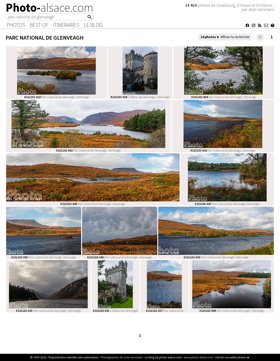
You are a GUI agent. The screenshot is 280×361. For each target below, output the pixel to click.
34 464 (191, 5)
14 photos (225, 37)
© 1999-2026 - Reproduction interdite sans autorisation (64, 357)
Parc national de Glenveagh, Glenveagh (56, 97)
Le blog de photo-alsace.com (163, 357)
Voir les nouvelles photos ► (232, 357)
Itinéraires (66, 24)
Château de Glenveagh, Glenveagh (140, 97)
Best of (39, 24)
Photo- (49, 7)
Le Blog (93, 24)
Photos (16, 24)
